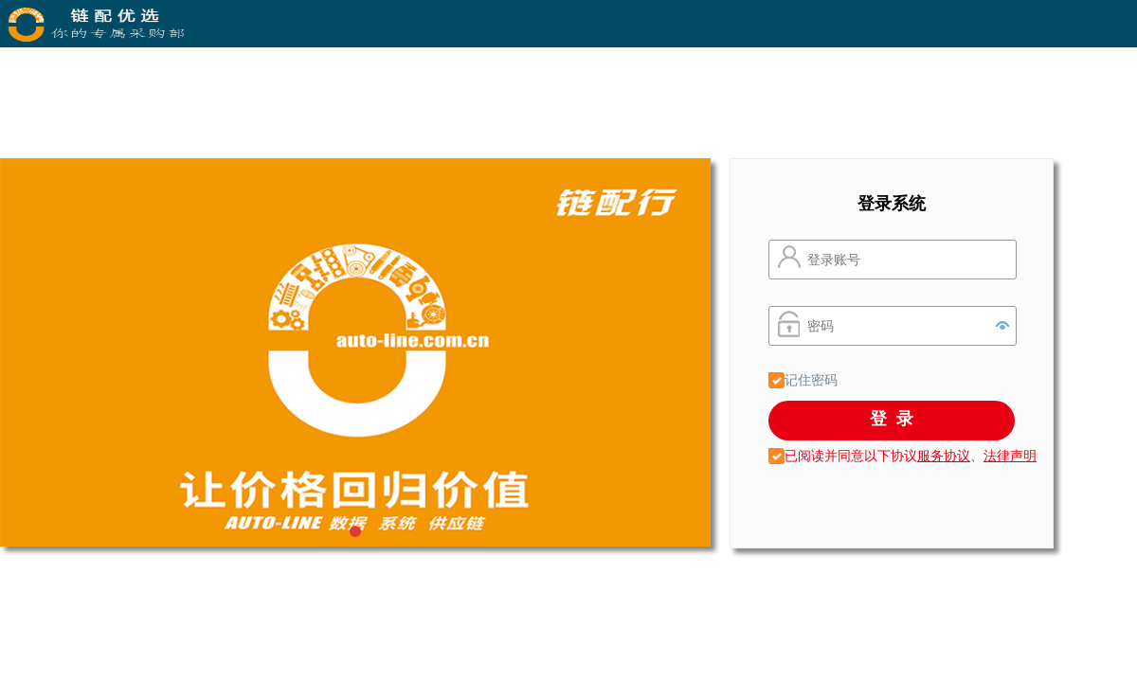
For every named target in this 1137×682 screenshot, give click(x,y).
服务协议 (943, 455)
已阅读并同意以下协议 (842, 455)
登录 (896, 418)
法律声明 (1010, 455)
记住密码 (809, 379)
